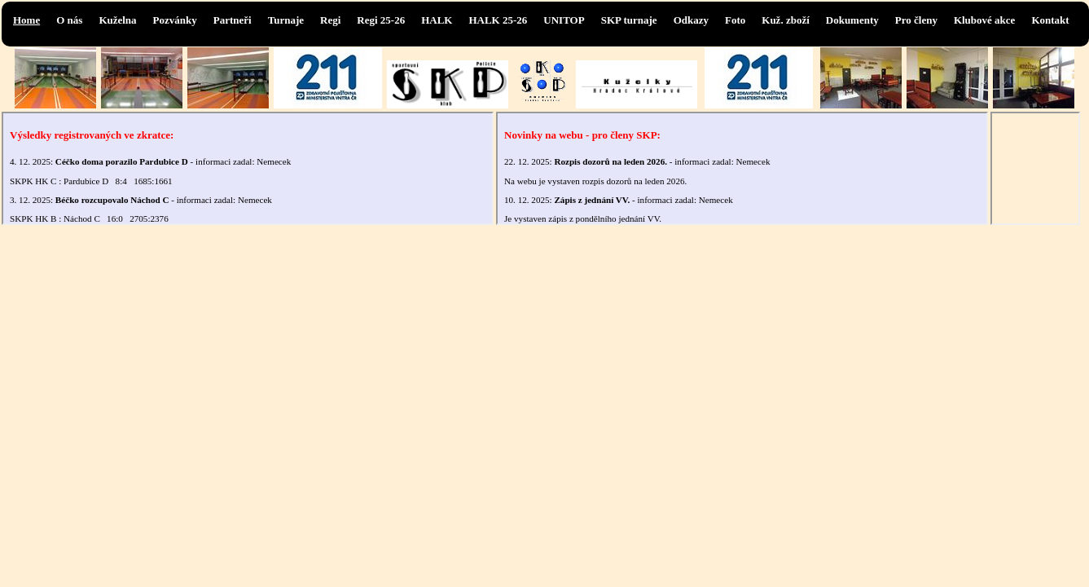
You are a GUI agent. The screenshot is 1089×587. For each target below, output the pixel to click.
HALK (436, 20)
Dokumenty (852, 20)
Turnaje (286, 20)
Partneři (232, 20)
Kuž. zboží (786, 20)
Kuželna (117, 20)
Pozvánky (175, 20)
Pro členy (916, 20)
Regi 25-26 (381, 20)
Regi (330, 20)
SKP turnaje (629, 20)
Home (26, 20)
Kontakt (1050, 20)
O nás (69, 20)
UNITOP (563, 20)
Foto (735, 20)
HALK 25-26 (497, 20)
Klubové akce (984, 20)
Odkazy (691, 20)
